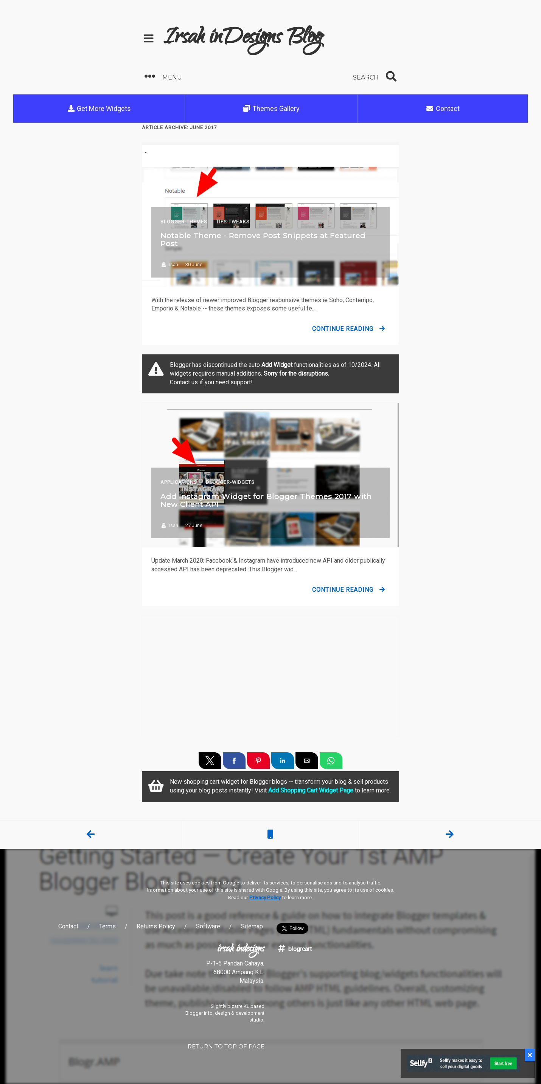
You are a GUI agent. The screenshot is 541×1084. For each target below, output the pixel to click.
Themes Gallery (271, 108)
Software (208, 926)
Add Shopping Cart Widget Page (310, 790)
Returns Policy (156, 926)
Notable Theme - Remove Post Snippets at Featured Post (262, 239)
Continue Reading (342, 328)
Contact (443, 108)
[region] (270, 676)
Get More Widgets (99, 108)
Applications (178, 482)
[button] (204, 76)
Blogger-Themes (183, 222)
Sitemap (252, 926)
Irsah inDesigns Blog (243, 38)
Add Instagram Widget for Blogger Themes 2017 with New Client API (266, 500)
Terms (107, 926)
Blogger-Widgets (230, 482)
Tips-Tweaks (232, 222)
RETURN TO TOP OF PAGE (226, 1046)
